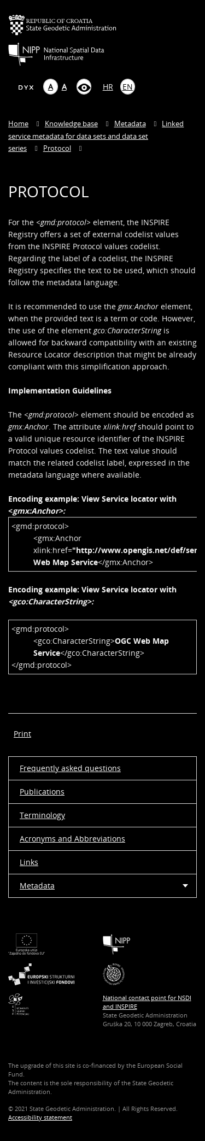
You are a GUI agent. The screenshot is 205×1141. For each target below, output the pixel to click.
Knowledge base (71, 123)
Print (22, 733)
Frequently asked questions (70, 768)
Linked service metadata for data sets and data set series (96, 136)
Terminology (42, 815)
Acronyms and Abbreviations (72, 838)
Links (29, 862)
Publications (42, 791)
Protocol (57, 148)
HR (108, 86)
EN (127, 86)
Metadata (130, 123)
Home (18, 123)
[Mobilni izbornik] (187, 36)
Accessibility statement (40, 1117)
